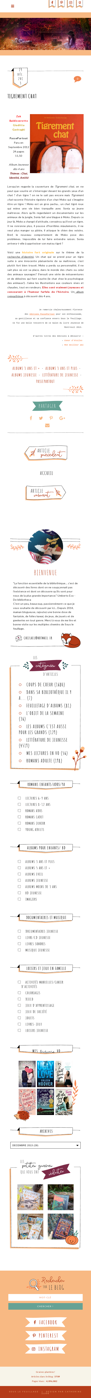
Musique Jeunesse (38, 950)
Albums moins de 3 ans (41, 886)
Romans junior (35, 823)
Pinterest (45, 1335)
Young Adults (35, 829)
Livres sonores (36, 944)
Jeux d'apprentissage (40, 1005)
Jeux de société (36, 1011)
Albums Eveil (34, 874)
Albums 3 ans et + (26, 368)
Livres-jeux (34, 1024)
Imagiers (31, 899)
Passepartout (45, 381)
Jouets (30, 1018)
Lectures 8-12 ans (38, 804)
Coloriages (33, 993)
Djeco (29, 999)
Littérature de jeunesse (60, 374)
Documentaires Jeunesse (42, 931)
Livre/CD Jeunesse (38, 937)
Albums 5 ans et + (38, 868)
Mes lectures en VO (43, 753)
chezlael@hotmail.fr (38, 638)
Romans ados (34, 810)
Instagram (45, 1349)
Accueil (46, 473)
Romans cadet (35, 817)
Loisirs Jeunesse (37, 1030)
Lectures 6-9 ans (37, 798)
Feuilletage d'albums (44, 705)
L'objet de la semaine (45, 713)
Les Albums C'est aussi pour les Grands (43, 729)
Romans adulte (39, 761)
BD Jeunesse (34, 893)
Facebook (45, 1322)
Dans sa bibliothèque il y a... (45, 695)
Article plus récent (36, 486)
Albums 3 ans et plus (61, 368)
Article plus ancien (56, 446)
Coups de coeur (39, 684)
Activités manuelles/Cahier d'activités (42, 984)
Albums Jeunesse (24, 374)
